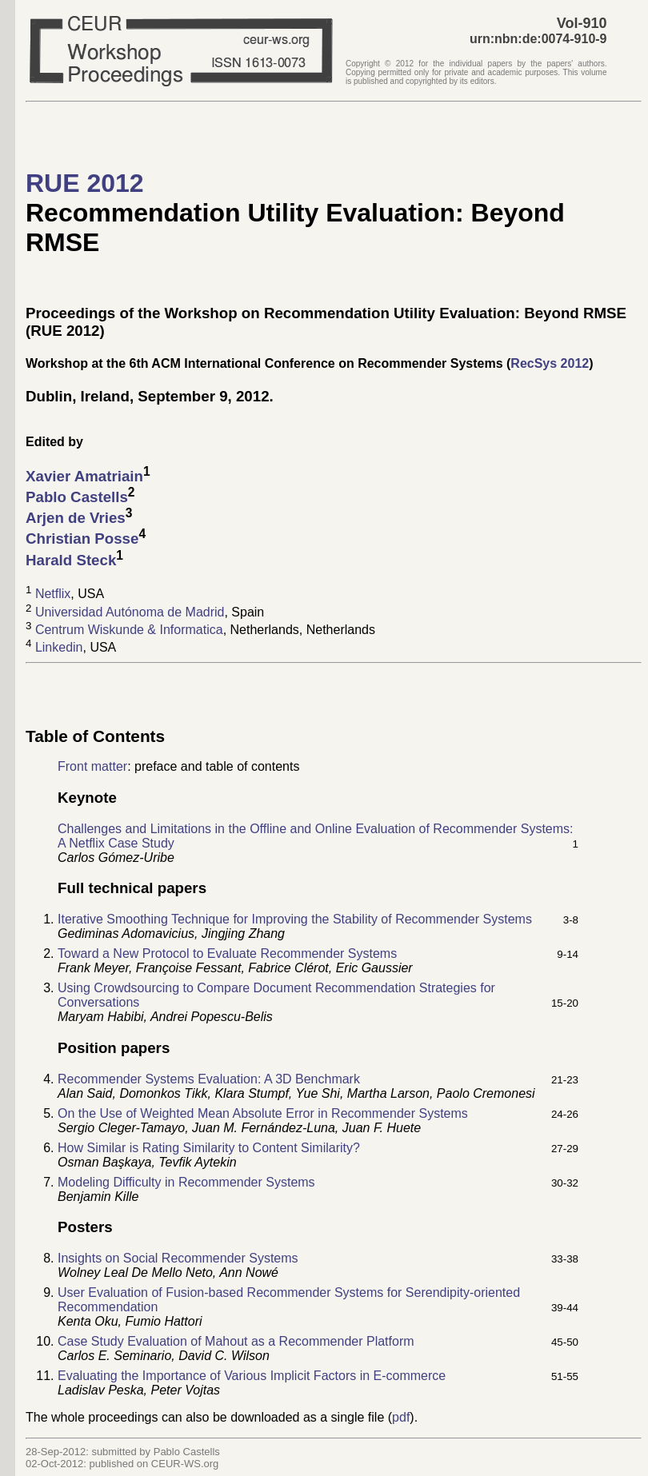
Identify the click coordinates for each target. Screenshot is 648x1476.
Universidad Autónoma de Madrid (130, 612)
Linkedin (59, 648)
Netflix (52, 594)
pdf (401, 1417)
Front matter (92, 766)
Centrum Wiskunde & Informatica (129, 629)
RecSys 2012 (549, 363)
